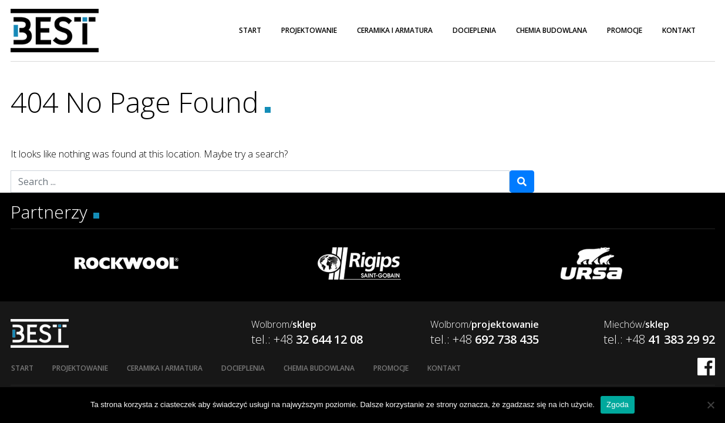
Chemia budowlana (551, 30)
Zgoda (617, 404)
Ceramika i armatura (395, 30)
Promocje (624, 30)
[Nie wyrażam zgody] (710, 405)
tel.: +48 (307, 339)
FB (706, 366)
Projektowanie (309, 30)
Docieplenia (474, 30)
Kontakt (679, 30)
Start (250, 30)
